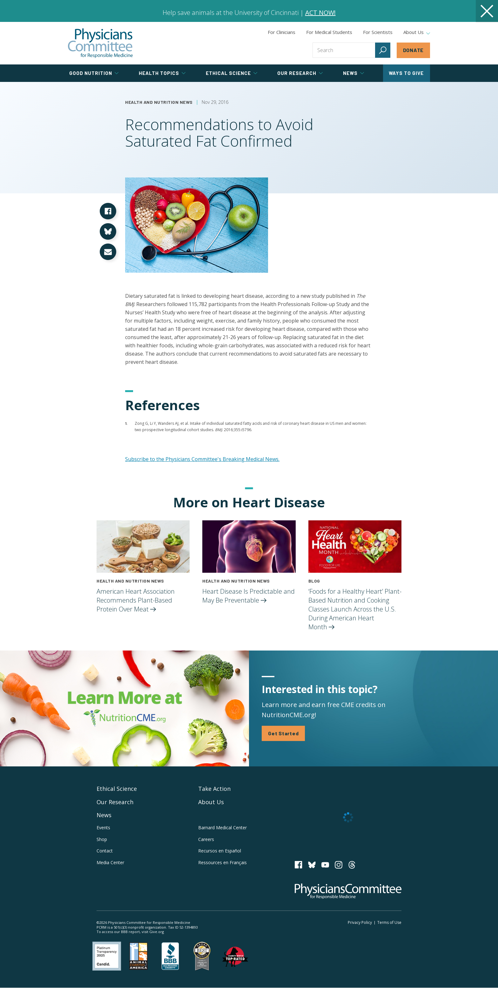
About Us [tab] (416, 32)
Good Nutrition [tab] (93, 73)
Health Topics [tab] (162, 73)
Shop (102, 839)
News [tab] (353, 73)
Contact (105, 851)
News (104, 815)
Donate (413, 50)
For (329, 32)
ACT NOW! (320, 12)
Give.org (156, 931)
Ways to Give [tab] (406, 73)
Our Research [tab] (300, 73)
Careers (206, 839)
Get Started (283, 733)
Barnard (222, 827)
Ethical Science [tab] (231, 73)
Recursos (219, 851)
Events (103, 827)
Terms (389, 922)
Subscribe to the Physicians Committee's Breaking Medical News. (202, 459)
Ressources (222, 862)
